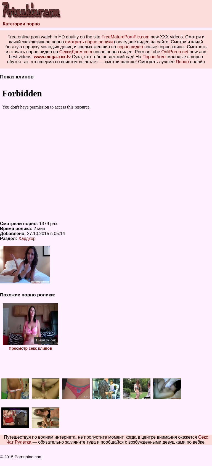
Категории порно (21, 24)
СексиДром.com (75, 51)
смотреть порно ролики (89, 42)
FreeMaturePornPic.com (125, 37)
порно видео (130, 46)
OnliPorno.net (175, 51)
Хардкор (27, 238)
